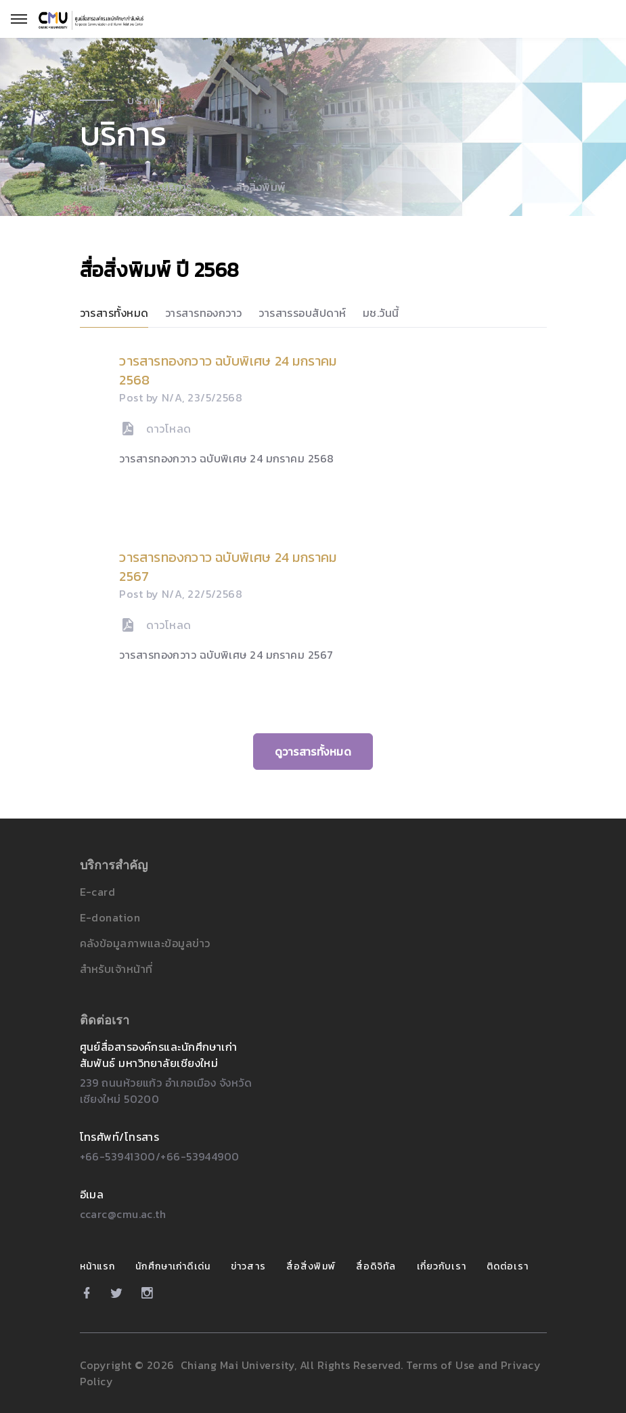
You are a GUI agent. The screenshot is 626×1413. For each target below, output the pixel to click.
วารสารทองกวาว (203, 313)
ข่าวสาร (248, 1266)
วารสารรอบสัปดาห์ (302, 313)
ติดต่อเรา (508, 1266)
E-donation (110, 917)
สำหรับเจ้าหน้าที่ (116, 969)
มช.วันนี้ (381, 313)
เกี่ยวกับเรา (441, 1266)
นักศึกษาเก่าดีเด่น (172, 1266)
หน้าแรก (99, 187)
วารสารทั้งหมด (114, 313)
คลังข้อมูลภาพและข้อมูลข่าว (145, 943)
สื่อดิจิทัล (376, 1266)
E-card (98, 892)
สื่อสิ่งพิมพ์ (311, 1266)
